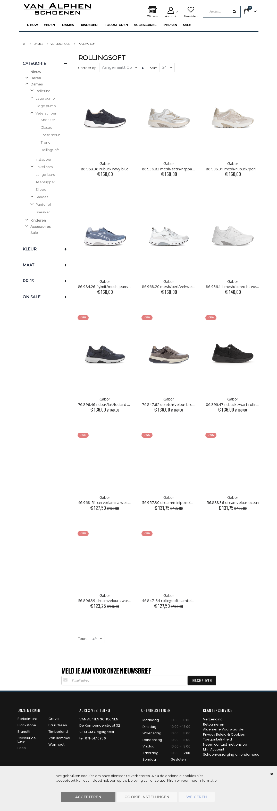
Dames (38, 44)
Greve (53, 718)
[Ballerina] (47, 91)
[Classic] (50, 127)
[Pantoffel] (47, 204)
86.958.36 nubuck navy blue (105, 166)
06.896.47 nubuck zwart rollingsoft (232, 401)
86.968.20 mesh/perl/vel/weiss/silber (169, 284)
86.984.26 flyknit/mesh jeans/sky (105, 284)
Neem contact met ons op (225, 744)
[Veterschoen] (47, 113)
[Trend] (50, 142)
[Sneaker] (50, 119)
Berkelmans (28, 718)
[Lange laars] (47, 174)
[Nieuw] (47, 71)
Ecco (22, 747)
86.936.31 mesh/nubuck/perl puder (232, 166)
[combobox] (221, 12)
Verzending (213, 719)
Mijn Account (213, 749)
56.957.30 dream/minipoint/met (169, 500)
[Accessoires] (45, 226)
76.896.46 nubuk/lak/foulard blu (105, 401)
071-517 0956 (95, 738)
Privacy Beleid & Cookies (224, 734)
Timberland (58, 731)
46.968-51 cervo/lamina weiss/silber (105, 500)
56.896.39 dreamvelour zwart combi (105, 598)
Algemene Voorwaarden (224, 729)
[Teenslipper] (47, 182)
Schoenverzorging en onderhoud (231, 754)
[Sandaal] (47, 197)
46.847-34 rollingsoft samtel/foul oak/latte (169, 598)
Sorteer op (87, 68)
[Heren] (45, 78)
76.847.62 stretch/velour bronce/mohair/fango (169, 401)
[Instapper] (47, 159)
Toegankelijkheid (217, 739)
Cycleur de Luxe (27, 740)
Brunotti (24, 731)
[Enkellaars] (47, 166)
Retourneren (213, 724)
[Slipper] (47, 189)
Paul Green (57, 725)
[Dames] (45, 84)
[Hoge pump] (47, 105)
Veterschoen (60, 44)
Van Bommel (59, 738)
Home (24, 44)
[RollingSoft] (50, 149)
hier (177, 780)
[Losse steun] (50, 135)
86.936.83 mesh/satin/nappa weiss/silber (169, 166)
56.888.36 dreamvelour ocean (232, 500)
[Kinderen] (45, 220)
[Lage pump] (47, 98)
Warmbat (56, 744)
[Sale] (47, 232)
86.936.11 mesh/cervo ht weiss (232, 284)
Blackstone (27, 725)
